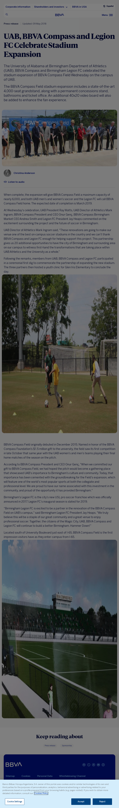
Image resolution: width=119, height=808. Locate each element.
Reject (102, 801)
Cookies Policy (41, 793)
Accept (81, 801)
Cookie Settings (14, 801)
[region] (59, 794)
